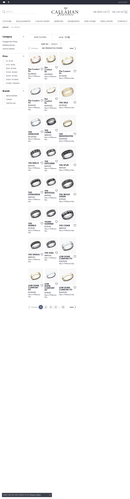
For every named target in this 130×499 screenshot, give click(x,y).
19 (89, 410)
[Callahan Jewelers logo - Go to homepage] (65, 11)
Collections (42, 21)
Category (7, 37)
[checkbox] (8, 61)
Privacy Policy (35, 495)
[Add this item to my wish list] (58, 86)
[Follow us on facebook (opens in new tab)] (8, 2)
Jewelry (58, 21)
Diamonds (74, 21)
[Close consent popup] (50, 495)
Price (5, 56)
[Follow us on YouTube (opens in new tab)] (4, 2)
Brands (6, 91)
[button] (122, 2)
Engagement (23, 21)
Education (107, 21)
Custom (7, 21)
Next (123, 48)
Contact (122, 21)
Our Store (90, 21)
